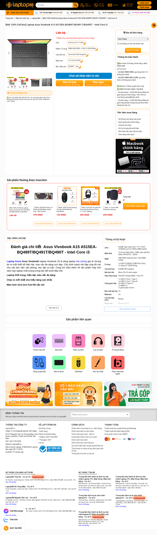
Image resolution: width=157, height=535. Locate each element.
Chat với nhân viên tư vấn (84, 75)
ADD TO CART (133, 50)
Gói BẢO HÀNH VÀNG (126, 72)
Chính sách (144, 3)
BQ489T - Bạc (73, 66)
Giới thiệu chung (45, 428)
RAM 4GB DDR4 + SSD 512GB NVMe (82, 48)
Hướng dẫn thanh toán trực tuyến (84, 437)
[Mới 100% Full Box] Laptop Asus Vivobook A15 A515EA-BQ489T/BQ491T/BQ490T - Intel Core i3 (19, 210)
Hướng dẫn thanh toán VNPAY (116, 434)
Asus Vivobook (30, 261)
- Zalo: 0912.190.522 (134, 488)
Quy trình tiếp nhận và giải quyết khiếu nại (87, 446)
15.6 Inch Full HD (74, 60)
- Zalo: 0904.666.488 (68, 500)
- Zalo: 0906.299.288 (56, 480)
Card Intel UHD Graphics (77, 54)
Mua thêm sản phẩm (135, 206)
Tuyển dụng (144, 7)
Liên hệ (41, 443)
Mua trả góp (69, 83)
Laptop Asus (14, 261)
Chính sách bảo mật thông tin (83, 443)
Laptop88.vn (10, 428)
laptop (78, 261)
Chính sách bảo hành (80, 440)
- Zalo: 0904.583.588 (65, 511)
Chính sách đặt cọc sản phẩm (83, 431)
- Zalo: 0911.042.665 (60, 489)
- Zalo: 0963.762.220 (99, 488)
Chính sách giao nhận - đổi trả (83, 434)
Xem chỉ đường (11, 482)
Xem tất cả (54, 308)
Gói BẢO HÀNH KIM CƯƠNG (128, 78)
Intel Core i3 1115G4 (76, 42)
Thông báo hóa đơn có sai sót (83, 454)
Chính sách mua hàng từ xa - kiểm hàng (87, 428)
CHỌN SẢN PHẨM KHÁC (44, 224)
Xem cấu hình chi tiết (127, 309)
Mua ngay (98, 83)
